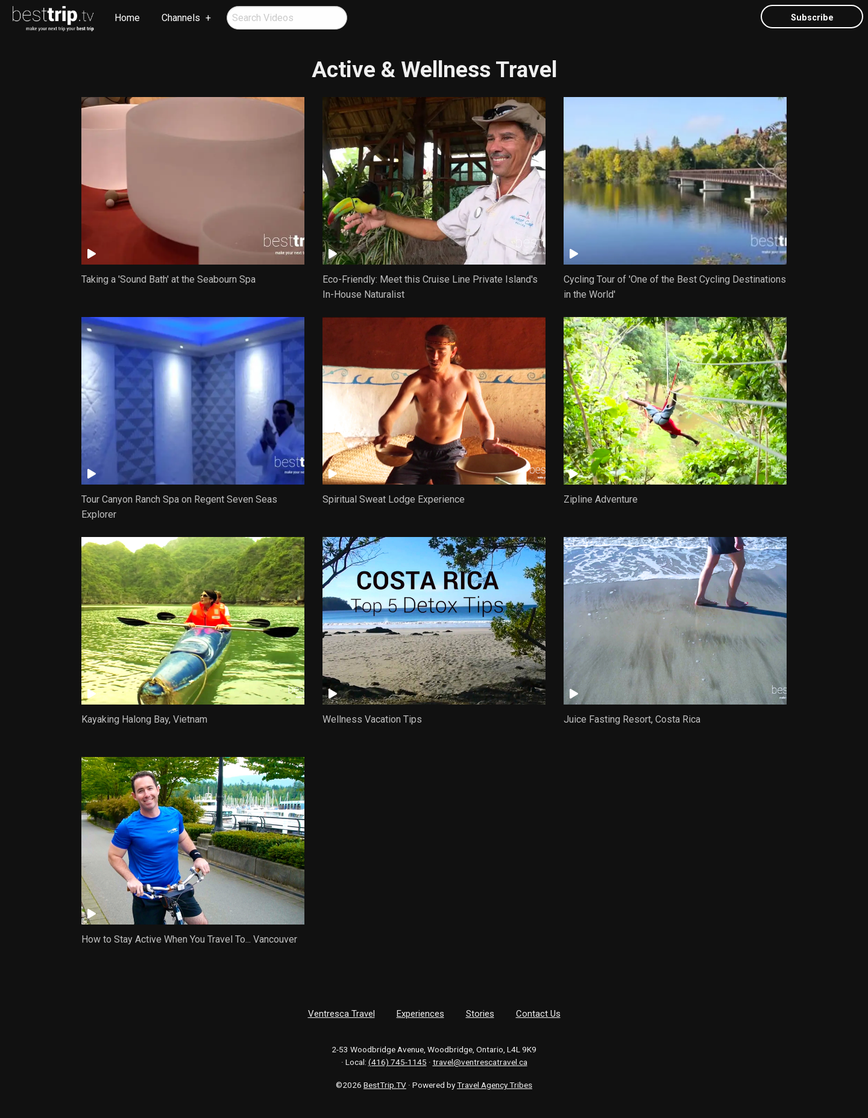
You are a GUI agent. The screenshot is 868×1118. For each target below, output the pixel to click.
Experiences (420, 1013)
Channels (181, 18)
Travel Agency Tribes (494, 1085)
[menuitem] (53, 19)
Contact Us (538, 1013)
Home (127, 18)
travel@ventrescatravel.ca (480, 1062)
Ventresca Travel (341, 1013)
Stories (480, 1013)
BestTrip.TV (384, 1085)
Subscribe (812, 18)
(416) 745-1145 (397, 1062)
